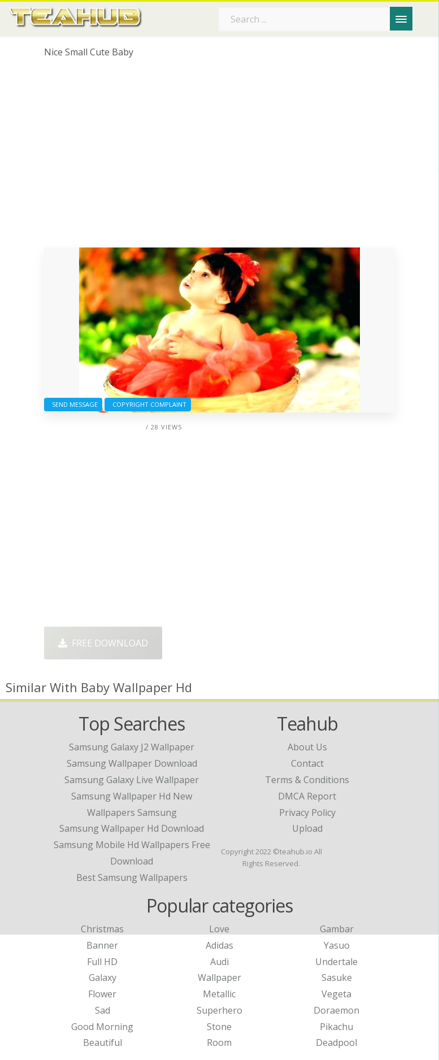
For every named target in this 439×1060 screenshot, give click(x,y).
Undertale (336, 961)
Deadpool (336, 1042)
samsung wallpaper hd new (131, 796)
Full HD (102, 961)
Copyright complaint (147, 404)
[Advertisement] (219, 157)
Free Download (103, 643)
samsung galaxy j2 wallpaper (131, 747)
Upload (307, 828)
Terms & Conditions (307, 780)
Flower (102, 994)
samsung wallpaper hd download (131, 828)
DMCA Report (307, 796)
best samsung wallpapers (132, 877)
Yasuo (337, 945)
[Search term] (316, 19)
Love (219, 929)
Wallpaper (219, 977)
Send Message (73, 404)
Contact (307, 763)
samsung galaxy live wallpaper (131, 780)
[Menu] (401, 19)
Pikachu (336, 1026)
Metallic (219, 994)
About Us (307, 747)
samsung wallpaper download (132, 763)
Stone (219, 1026)
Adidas (219, 945)
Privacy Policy (307, 812)
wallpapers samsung (132, 812)
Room (219, 1042)
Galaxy (102, 977)
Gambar (337, 929)
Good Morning (102, 1026)
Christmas (102, 929)
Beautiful (102, 1042)
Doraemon (336, 1010)
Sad (102, 1010)
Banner (102, 945)
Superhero (219, 1010)
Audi (219, 961)
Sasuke (336, 977)
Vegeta (336, 994)
